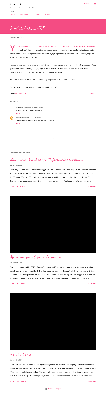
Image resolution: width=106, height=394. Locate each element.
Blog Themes (23, 14)
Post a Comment (22, 381)
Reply (18, 113)
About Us (36, 14)
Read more (92, 186)
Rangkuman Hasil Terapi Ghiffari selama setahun (46, 159)
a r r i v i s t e (20, 354)
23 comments (21, 283)
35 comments (21, 186)
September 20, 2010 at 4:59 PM (31, 117)
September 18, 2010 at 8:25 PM (33, 107)
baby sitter (23, 93)
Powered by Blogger (53, 389)
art (16, 93)
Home (12, 14)
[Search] (86, 4)
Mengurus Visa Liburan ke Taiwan (35, 257)
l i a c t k (15, 4)
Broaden (46, 14)
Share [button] (91, 93)
